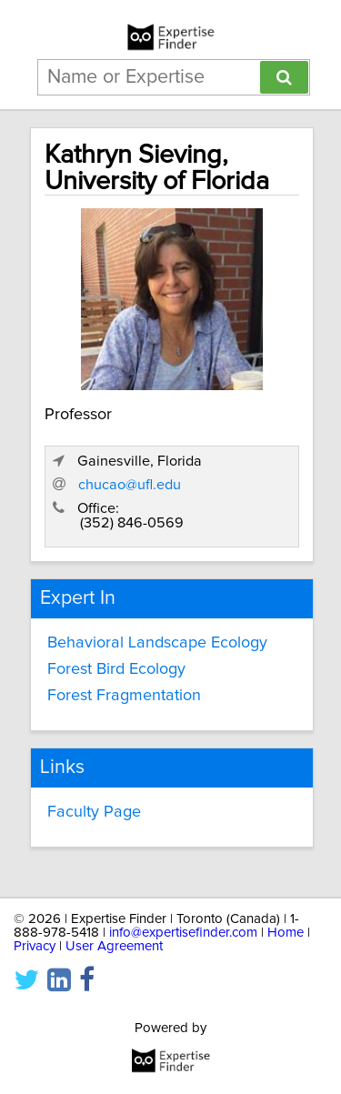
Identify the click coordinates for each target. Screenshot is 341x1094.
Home (285, 932)
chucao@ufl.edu (129, 484)
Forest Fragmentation (124, 696)
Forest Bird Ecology (116, 669)
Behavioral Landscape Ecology (157, 643)
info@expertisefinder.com (183, 932)
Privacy (34, 946)
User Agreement (114, 946)
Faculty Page (94, 812)
